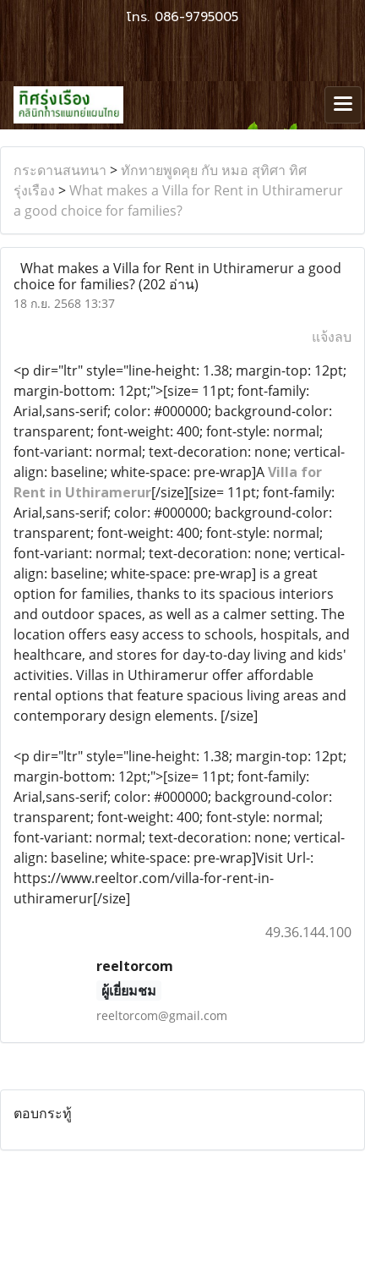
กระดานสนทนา (60, 170)
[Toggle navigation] (343, 104)
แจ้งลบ (331, 336)
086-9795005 (196, 17)
